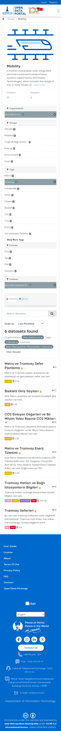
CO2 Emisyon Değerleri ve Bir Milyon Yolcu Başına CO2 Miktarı (30, 416)
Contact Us (31, 647)
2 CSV (8, 438)
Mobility (22, 18)
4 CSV (8, 381)
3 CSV (8, 473)
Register (53, 2)
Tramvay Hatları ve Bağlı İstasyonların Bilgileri (25, 485)
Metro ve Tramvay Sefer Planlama (24, 365)
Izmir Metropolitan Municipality (21, 723)
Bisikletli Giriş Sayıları (22, 391)
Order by (9, 323)
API (7, 527)
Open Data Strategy (16, 588)
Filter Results (13, 351)
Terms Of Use (11, 564)
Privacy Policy (12, 570)
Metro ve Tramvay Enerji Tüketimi (24, 450)
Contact (8, 582)
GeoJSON (25, 500)
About (23, 298)
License (8, 552)
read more (39, 84)
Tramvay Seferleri (19, 510)
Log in (44, 2)
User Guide (10, 546)
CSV (7, 404)
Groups (11, 18)
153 (39, 654)
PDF (33, 500)
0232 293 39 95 (35, 661)
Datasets (12, 298)
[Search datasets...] (26, 313)
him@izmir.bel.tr (37, 692)
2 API (8, 500)
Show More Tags (15, 239)
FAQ (6, 576)
